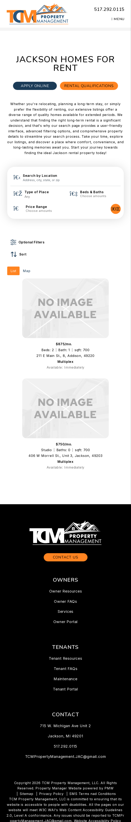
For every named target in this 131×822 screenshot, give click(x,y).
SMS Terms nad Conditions (92, 794)
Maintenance (65, 679)
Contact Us (65, 557)
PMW (108, 788)
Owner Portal (65, 622)
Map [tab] (26, 271)
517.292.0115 (109, 9)
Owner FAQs (65, 601)
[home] (37, 13)
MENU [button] (118, 19)
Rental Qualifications (89, 85)
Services (65, 611)
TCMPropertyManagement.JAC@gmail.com (65, 756)
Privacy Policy (51, 794)
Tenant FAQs (65, 668)
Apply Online (35, 85)
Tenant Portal (65, 689)
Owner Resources (65, 591)
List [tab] (13, 271)
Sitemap (26, 794)
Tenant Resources (65, 658)
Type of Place (37, 192)
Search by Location (40, 175)
